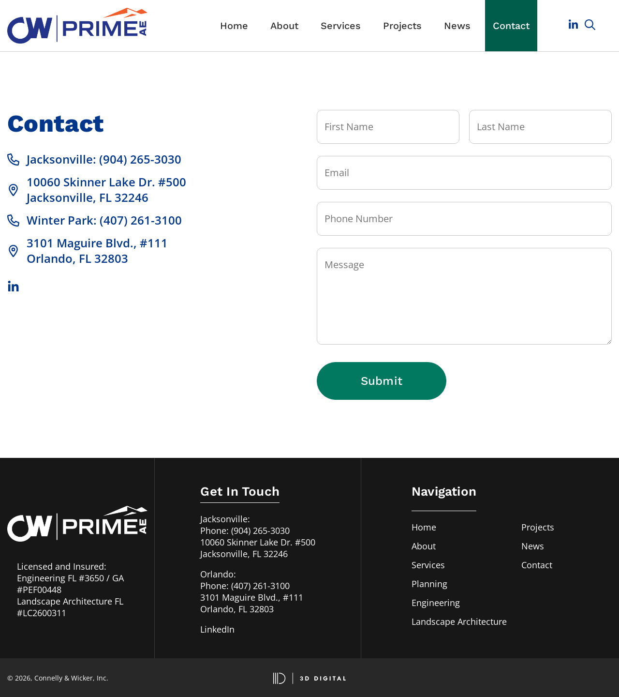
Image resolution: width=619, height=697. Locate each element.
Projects (402, 25)
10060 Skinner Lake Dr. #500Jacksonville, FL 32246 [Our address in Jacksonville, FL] (257, 548)
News (457, 25)
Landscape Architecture (459, 621)
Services (341, 25)
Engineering (436, 602)
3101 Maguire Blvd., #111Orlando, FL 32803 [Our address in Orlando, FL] (251, 603)
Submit (381, 381)
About (284, 25)
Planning (429, 584)
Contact (511, 25)
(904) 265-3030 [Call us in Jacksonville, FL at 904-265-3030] (260, 530)
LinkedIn (217, 629)
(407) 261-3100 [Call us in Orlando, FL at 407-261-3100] (260, 585)
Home (234, 25)
